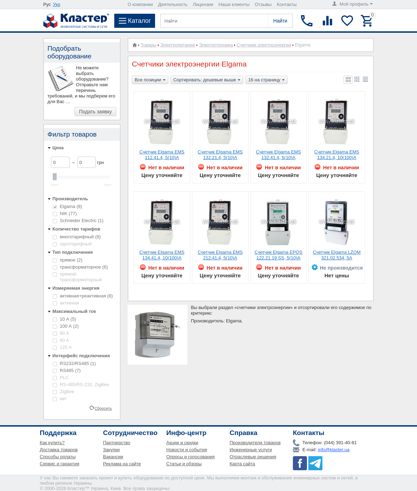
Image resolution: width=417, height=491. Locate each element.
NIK (65, 213)
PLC (61, 377)
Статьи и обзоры (184, 463)
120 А (62, 347)
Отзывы (263, 4)
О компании (140, 4)
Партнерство (116, 442)
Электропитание (177, 45)
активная (66, 303)
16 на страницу (266, 80)
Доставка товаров (59, 449)
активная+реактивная (83, 295)
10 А (64, 319)
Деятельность (173, 4)
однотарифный (72, 243)
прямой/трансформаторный (77, 276)
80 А (61, 340)
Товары (148, 45)
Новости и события (186, 449)
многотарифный (77, 236)
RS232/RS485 (74, 363)
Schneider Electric (78, 220)
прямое (67, 260)
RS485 (67, 370)
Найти (280, 21)
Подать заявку (95, 111)
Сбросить (103, 407)
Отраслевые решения (253, 456)
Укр (56, 4)
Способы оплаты (58, 456)
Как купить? (52, 442)
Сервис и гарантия (59, 463)
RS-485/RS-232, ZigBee (81, 384)
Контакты (286, 4)
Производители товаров (255, 442)
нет (60, 398)
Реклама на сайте (122, 463)
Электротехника (216, 45)
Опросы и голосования (190, 456)
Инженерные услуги (251, 449)
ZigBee (63, 391)
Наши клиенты (233, 4)
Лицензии (203, 4)
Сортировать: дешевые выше (206, 80)
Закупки (111, 449)
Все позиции (150, 80)
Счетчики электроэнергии (264, 45)
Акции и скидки (182, 442)
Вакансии (113, 456)
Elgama (67, 206)
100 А (65, 326)
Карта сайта (242, 463)
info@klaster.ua (333, 449)
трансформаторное (80, 267)
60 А (61, 333)
